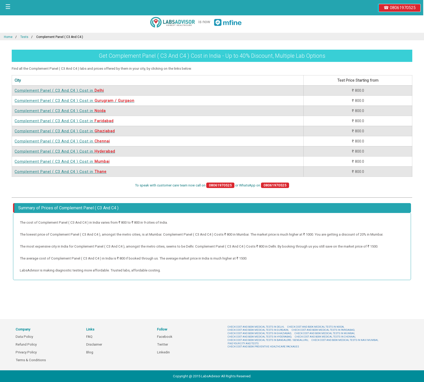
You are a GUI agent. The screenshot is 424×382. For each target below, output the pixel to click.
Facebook (164, 337)
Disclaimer (94, 344)
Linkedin (163, 352)
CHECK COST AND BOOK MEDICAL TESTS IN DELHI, (256, 326)
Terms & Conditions (31, 360)
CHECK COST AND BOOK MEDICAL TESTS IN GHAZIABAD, (259, 333)
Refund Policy (26, 344)
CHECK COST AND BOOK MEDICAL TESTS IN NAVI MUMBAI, (344, 340)
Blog (89, 352)
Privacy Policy (26, 352)
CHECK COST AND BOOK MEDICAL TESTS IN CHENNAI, (325, 336)
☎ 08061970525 (400, 7)
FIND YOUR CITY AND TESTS (243, 343)
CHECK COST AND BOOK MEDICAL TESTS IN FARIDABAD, (323, 329)
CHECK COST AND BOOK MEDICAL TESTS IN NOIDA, (315, 326)
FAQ (89, 337)
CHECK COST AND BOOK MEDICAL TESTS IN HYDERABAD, (260, 336)
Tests (24, 37)
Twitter (162, 344)
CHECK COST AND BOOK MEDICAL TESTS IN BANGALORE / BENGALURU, (268, 340)
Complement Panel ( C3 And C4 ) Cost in (59, 90)
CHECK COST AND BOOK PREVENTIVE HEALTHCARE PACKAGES (263, 346)
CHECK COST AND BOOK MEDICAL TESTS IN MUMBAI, (325, 333)
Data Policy (24, 337)
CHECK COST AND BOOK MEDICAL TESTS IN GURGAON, (258, 329)
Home (8, 37)
